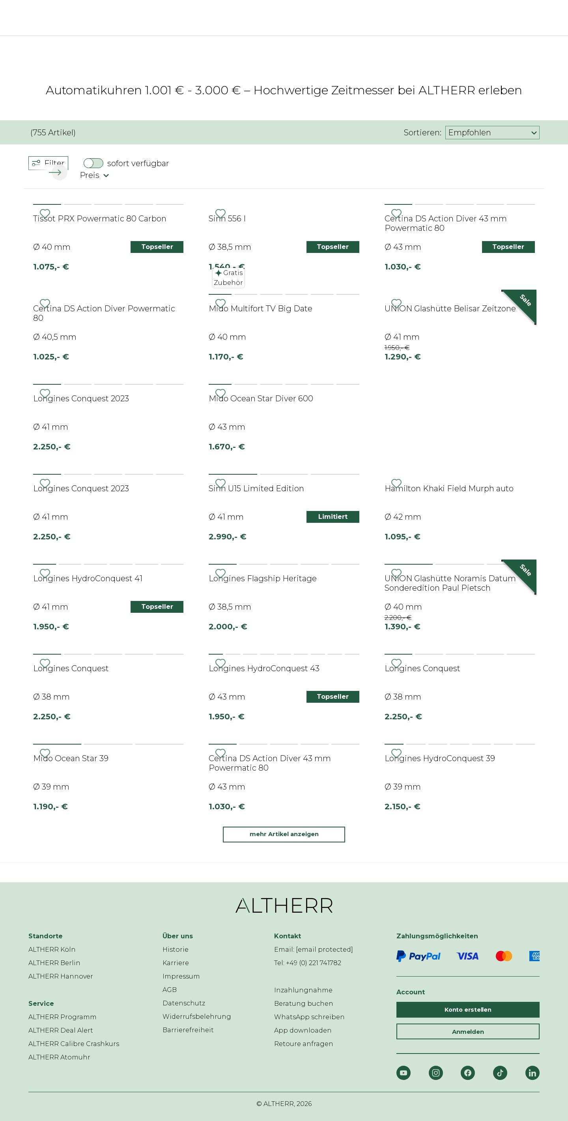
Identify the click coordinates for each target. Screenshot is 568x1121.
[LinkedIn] (532, 1073)
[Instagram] (436, 1073)
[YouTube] (403, 1073)
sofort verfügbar (138, 163)
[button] (58, 172)
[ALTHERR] (279, 18)
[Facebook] (468, 1073)
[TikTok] (500, 1073)
